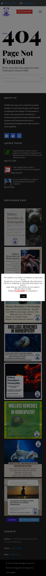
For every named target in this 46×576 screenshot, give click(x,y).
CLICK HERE (19, 291)
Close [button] (23, 296)
